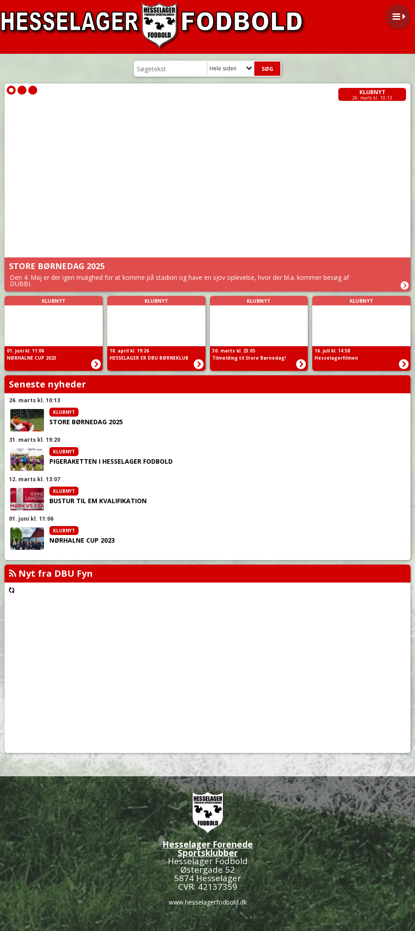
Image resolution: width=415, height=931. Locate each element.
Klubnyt (372, 92)
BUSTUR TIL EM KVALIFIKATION (98, 501)
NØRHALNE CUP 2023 (82, 540)
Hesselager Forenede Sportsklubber (207, 848)
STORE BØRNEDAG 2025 (86, 422)
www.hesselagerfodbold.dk (208, 902)
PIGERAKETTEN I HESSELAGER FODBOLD (111, 461)
